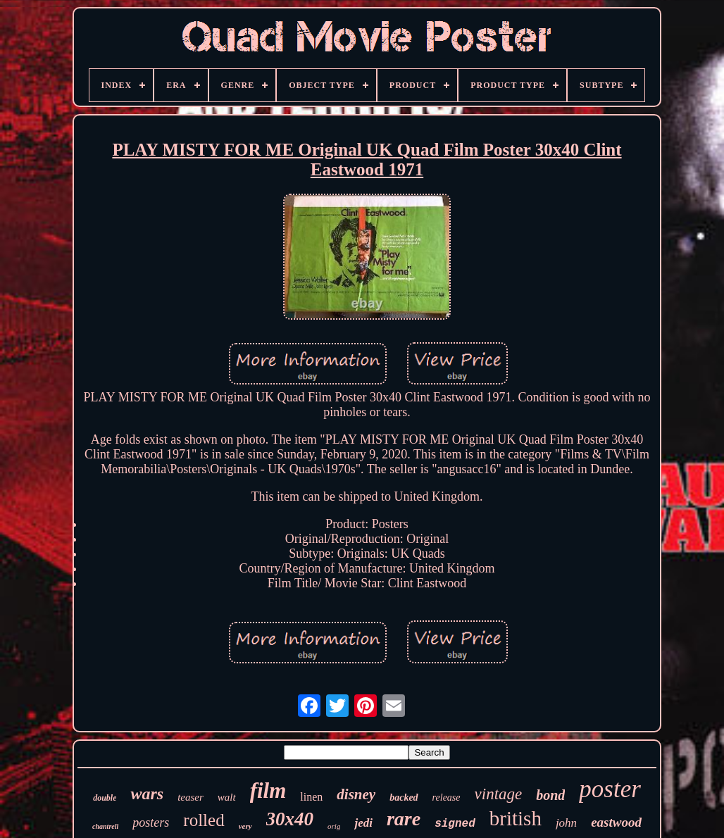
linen (311, 797)
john (566, 823)
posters (150, 822)
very (245, 826)
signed (455, 824)
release (446, 797)
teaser (190, 797)
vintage (499, 794)
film (268, 790)
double (104, 798)
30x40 (290, 819)
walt (227, 797)
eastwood (616, 822)
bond (550, 795)
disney (356, 794)
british (515, 818)
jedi (363, 823)
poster (610, 789)
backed (403, 797)
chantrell (105, 826)
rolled (203, 820)
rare (403, 819)
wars (146, 793)
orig (333, 826)
